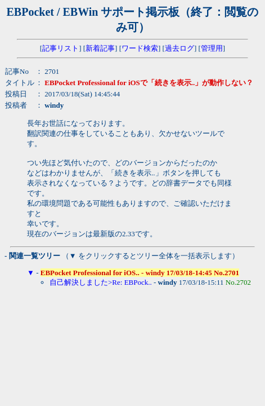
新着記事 (100, 48)
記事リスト (60, 48)
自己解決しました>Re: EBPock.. (101, 282)
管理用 (212, 48)
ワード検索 (140, 48)
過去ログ (179, 48)
